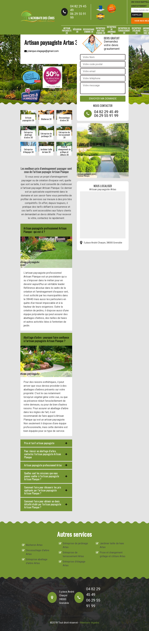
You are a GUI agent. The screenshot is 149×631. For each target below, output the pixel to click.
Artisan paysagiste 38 (66, 31)
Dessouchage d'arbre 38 (88, 30)
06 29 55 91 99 (78, 15)
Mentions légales (89, 622)
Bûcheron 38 (77, 30)
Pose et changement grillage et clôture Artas (112, 554)
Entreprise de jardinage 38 (111, 31)
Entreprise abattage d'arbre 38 (100, 31)
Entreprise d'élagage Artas (74, 563)
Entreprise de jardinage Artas (75, 545)
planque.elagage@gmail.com (41, 51)
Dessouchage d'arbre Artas (37, 552)
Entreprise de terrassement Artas (73, 554)
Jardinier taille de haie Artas (112, 545)
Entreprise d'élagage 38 (136, 31)
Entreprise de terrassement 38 (124, 31)
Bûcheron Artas (34, 544)
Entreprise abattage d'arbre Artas (36, 561)
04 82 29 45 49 (78, 8)
